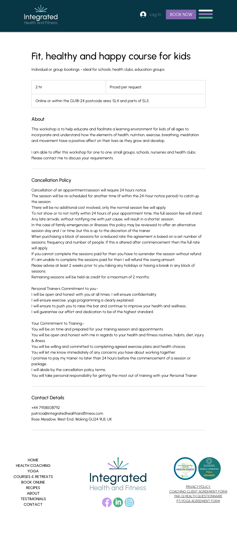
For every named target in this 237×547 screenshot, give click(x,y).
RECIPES (33, 488)
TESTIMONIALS (33, 499)
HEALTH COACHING (33, 465)
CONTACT (33, 504)
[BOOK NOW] (181, 14)
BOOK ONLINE (33, 482)
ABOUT (33, 493)
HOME (33, 460)
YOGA (33, 471)
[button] (206, 14)
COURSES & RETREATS (33, 476)
